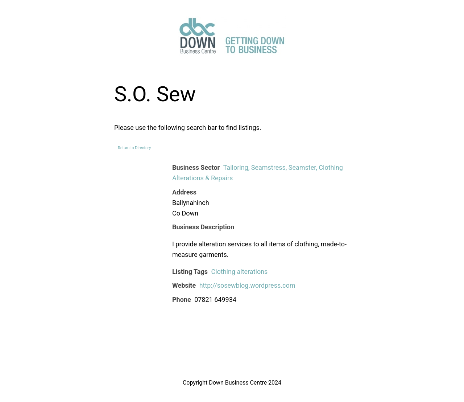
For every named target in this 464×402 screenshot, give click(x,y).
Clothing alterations (239, 271)
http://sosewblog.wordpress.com (247, 285)
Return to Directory (134, 147)
